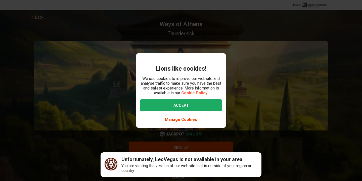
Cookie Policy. (194, 92)
